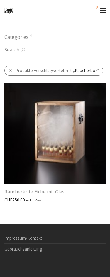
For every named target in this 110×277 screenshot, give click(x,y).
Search (11, 49)
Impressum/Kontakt (23, 238)
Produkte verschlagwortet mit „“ (53, 70)
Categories (16, 37)
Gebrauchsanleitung (23, 249)
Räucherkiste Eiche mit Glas (34, 191)
